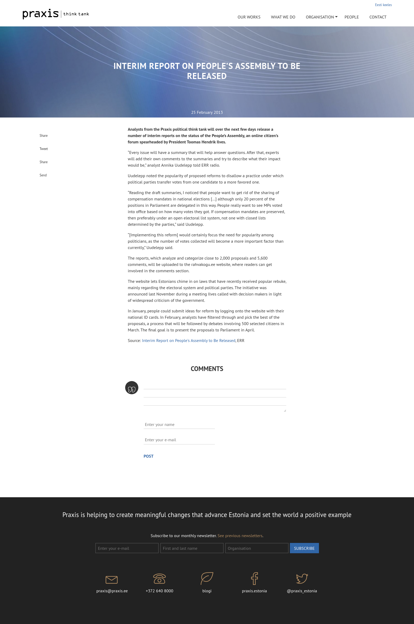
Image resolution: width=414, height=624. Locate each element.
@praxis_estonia (302, 582)
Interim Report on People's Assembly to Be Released (189, 340)
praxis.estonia (255, 582)
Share (44, 135)
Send (43, 175)
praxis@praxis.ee (112, 582)
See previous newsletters (240, 535)
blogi (207, 582)
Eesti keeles (383, 5)
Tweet (44, 149)
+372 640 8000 (159, 582)
